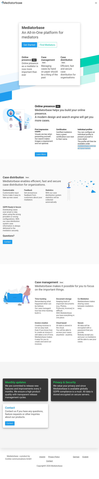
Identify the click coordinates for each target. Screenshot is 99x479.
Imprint (42, 457)
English (85, 457)
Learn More (41, 154)
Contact (49, 461)
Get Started (29, 44)
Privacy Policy (54, 457)
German (76, 457)
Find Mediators (47, 44)
